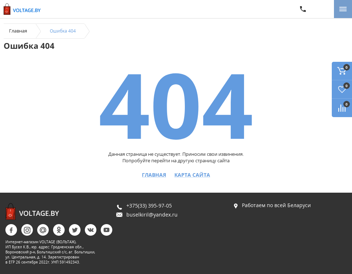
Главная (18, 30)
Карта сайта (192, 174)
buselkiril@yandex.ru (152, 214)
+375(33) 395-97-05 (149, 205)
